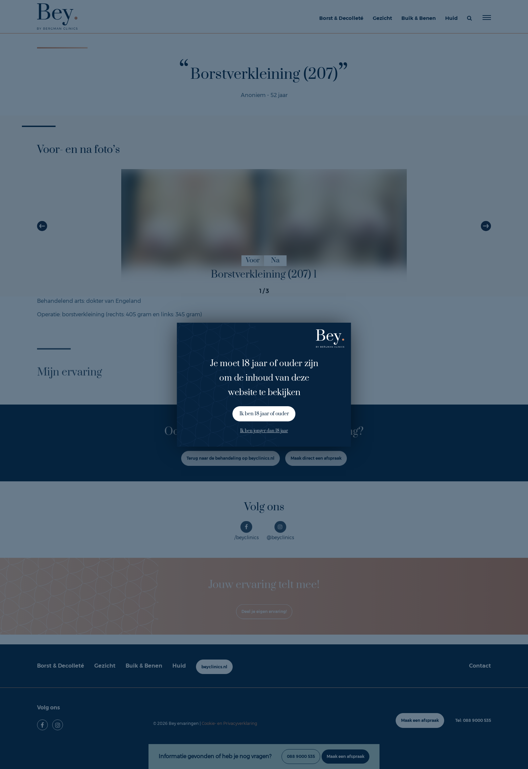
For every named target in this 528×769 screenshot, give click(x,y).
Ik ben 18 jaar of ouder (264, 414)
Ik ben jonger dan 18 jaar (264, 431)
